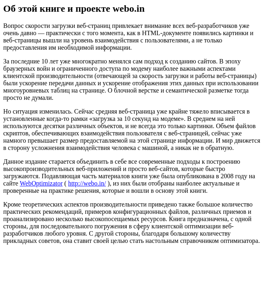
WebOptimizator (41, 183)
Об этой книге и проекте (58, 8)
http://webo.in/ (87, 183)
